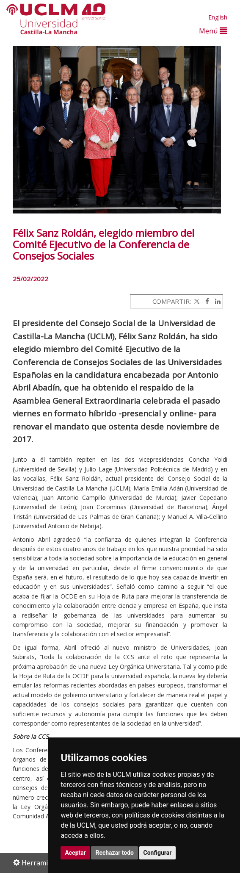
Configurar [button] (157, 852)
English (217, 17)
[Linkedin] (216, 301)
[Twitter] (196, 301)
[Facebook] (205, 301)
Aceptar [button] (75, 852)
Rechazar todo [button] (114, 852)
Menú (213, 31)
